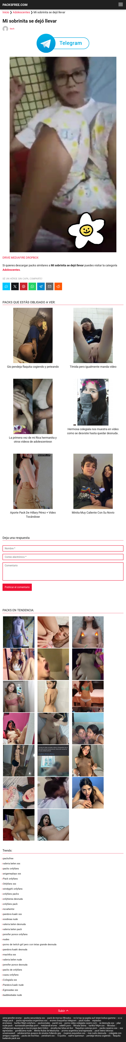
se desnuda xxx (106, 1023)
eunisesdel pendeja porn (26, 1025)
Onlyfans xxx (9, 883)
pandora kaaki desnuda (15, 949)
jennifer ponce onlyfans (15, 934)
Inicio (6, 12)
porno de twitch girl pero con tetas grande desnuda (29, 944)
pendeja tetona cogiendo (98, 1035)
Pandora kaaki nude (13, 985)
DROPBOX (32, 257)
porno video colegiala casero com (80, 1023)
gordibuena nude (23, 1030)
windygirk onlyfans (13, 888)
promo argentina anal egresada (77, 1030)
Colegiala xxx (10, 979)
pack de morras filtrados (59, 1018)
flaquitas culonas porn (86, 1028)
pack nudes (84, 1020)
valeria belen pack (12, 929)
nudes (6, 939)
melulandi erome (49, 1025)
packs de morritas (30, 1035)
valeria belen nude (12, 959)
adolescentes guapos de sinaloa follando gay (39, 1033)
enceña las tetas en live (62, 1028)
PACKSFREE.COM (15, 5)
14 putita (61, 1035)
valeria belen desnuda (14, 924)
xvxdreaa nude (10, 919)
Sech (12, 29)
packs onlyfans (11, 868)
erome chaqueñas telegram (63, 1020)
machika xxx (9, 954)
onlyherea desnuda (13, 899)
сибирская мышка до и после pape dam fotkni (25, 1028)
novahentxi (8, 909)
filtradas (111, 1025)
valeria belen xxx (11, 863)
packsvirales (44, 1023)
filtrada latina (79, 1025)
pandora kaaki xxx (12, 914)
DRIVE (6, 257)
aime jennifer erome (12, 1018)
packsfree (8, 858)
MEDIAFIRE (18, 257)
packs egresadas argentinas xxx (31, 1020)
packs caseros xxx (108, 1028)
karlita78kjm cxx (97, 1025)
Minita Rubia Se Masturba (46, 1030)
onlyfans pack (10, 904)
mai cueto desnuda (97, 1033)
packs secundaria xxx (34, 1018)
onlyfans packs (11, 893)
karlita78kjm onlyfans (24, 1023)
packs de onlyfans (12, 969)
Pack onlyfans (10, 878)
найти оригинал (76, 1035)
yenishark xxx (48, 1035)
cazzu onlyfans (11, 974)
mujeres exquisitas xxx (74, 1033)
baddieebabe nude (12, 995)
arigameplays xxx (12, 873)
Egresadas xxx (10, 990)
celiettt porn (65, 1025)
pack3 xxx (57, 1023)
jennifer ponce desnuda (15, 964)
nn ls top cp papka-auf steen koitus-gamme (94, 1018)
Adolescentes (21, 12)
